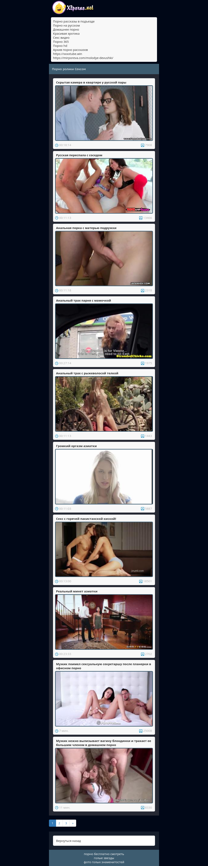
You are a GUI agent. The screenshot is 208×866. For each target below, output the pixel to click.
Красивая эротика (66, 33)
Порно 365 (61, 42)
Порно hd (60, 46)
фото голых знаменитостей (104, 862)
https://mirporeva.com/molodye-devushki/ (83, 58)
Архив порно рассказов (70, 50)
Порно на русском (66, 25)
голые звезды (104, 858)
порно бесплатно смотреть (104, 854)
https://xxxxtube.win (67, 54)
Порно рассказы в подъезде (74, 21)
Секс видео (61, 37)
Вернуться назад (68, 841)
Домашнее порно (66, 29)
